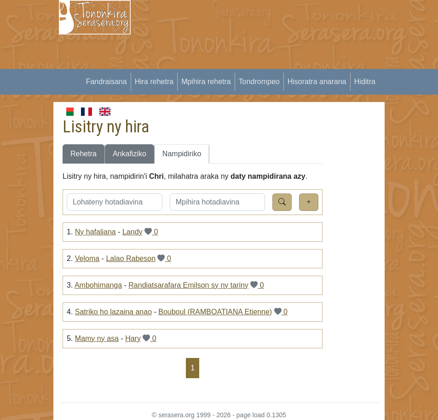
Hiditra (364, 81)
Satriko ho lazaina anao (113, 312)
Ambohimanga (98, 285)
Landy (132, 232)
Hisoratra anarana (317, 81)
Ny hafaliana (95, 232)
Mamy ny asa (97, 338)
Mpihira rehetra (206, 81)
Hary (133, 338)
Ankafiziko (129, 154)
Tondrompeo (259, 81)
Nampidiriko (181, 154)
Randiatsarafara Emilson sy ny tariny (188, 285)
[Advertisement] (290, 64)
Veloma (87, 258)
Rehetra (83, 154)
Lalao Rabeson (131, 258)
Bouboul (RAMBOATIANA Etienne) (215, 312)
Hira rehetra (154, 81)
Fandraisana (106, 81)
